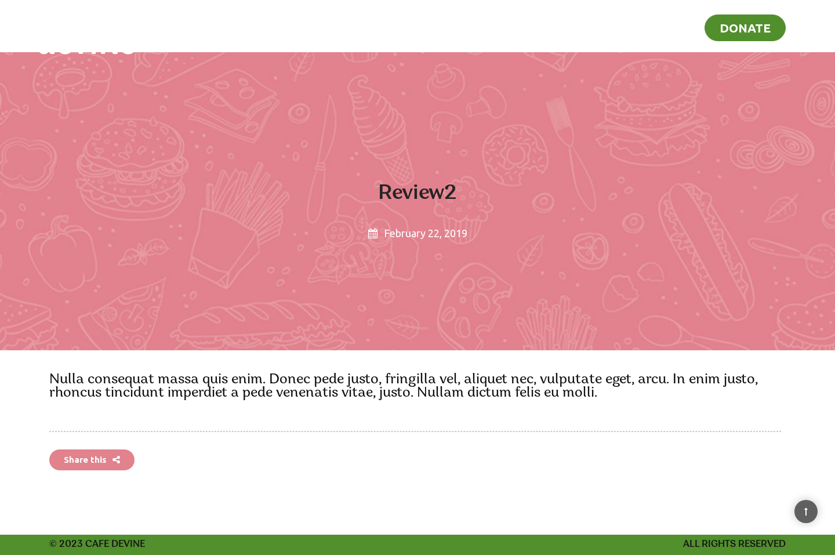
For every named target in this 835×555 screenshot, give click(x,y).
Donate (745, 28)
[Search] (810, 25)
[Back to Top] (806, 511)
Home (580, 27)
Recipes (630, 27)
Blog (677, 27)
